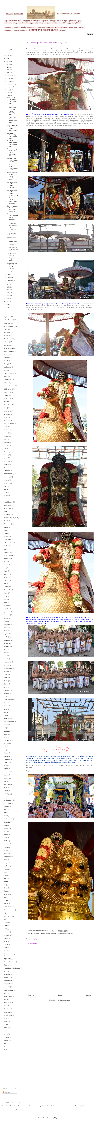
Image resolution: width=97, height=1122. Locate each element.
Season (6, 489)
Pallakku (6, 505)
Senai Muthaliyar (8, 990)
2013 (7, 295)
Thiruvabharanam (9, 910)
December (10, 75)
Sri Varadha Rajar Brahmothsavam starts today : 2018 (12, 119)
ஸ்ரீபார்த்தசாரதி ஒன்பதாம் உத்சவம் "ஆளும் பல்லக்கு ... (11, 257)
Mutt (5, 652)
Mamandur (7, 822)
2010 (7, 304)
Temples (6, 574)
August (9, 87)
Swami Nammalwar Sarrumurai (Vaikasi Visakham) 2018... (11, 110)
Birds (5, 530)
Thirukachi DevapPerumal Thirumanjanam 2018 (12, 143)
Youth (5, 1024)
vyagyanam (7, 612)
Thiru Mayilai (8, 514)
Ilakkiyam (6, 411)
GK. (5, 492)
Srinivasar (6, 844)
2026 (7, 50)
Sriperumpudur (8, 996)
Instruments (7, 756)
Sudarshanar (7, 1002)
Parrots (6, 725)
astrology (6, 1027)
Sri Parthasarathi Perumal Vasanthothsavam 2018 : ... (12, 167)
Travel (5, 467)
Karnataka (6, 621)
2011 (7, 301)
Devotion (6, 558)
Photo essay (7, 332)
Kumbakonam (8, 819)
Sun (5, 568)
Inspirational (7, 958)
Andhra (6, 586)
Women (6, 693)
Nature (5, 965)
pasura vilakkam (8, 916)
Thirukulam (7, 496)
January (9, 280)
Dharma (6, 938)
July (8, 90)
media (5, 1053)
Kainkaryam (7, 379)
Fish (5, 812)
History (6, 364)
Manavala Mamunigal (10, 518)
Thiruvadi (6, 850)
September (10, 84)
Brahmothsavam (8, 699)
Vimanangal (7, 759)
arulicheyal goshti (9, 423)
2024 (7, 55)
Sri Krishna (7, 405)
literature (6, 452)
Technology (7, 640)
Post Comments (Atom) (63, 1000)
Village (6, 790)
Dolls (5, 602)
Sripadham (7, 731)
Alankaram (7, 367)
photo (5, 919)
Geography (7, 778)
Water (5, 618)
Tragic (5, 577)
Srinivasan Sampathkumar (39, 930)
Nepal (5, 891)
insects (5, 1043)
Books (5, 737)
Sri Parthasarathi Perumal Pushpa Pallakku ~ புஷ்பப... (12, 176)
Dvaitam (6, 881)
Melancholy (7, 590)
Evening (6, 944)
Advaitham (7, 762)
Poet (5, 897)
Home (60, 995)
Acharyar (6, 342)
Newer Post (31, 995)
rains (5, 656)
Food (5, 649)
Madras (6, 765)
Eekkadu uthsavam (9, 721)
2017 (7, 284)
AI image (6, 922)
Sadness (6, 903)
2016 (7, 287)
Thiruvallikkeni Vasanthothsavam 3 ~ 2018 (12, 160)
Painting (6, 712)
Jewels (5, 565)
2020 (7, 67)
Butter (5, 872)
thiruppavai (7, 643)
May (8, 95)
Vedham (6, 747)
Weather (6, 608)
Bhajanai (6, 806)
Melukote (6, 605)
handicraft (6, 1040)
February (10, 277)
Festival (6, 345)
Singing (6, 671)
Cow (5, 486)
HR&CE (6, 951)
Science (6, 480)
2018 (7, 73)
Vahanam (6, 357)
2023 (7, 58)
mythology (7, 794)
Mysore (6, 831)
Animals (6, 580)
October (9, 81)
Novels (6, 768)
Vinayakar (6, 690)
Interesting (7, 323)
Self (5, 728)
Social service (8, 907)
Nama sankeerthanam (10, 962)
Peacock (6, 834)
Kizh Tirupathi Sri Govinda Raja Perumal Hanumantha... (12, 127)
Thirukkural (7, 1009)
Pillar (5, 971)
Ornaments (7, 615)
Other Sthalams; (8, 473)
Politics (6, 637)
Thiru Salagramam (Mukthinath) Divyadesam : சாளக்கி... (12, 208)
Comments (7, 1092)
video (5, 376)
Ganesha (6, 706)
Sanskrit (6, 511)
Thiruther (6, 417)
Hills (5, 599)
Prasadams (7, 974)
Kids (5, 549)
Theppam (6, 461)
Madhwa (6, 665)
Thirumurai (7, 1012)
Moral (5, 825)
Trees (5, 687)
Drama (5, 809)
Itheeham (53, 933)
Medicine (6, 624)
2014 (7, 293)
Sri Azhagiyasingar (9, 386)
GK (5, 370)
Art (5, 696)
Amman (6, 775)
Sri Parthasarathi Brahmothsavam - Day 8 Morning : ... (12, 265)
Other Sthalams (8, 502)
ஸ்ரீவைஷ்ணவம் (67, 933)
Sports (5, 787)
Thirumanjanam (8, 555)
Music (5, 439)
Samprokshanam (8, 984)
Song (5, 993)
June (8, 92)
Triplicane (60, 933)
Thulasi (6, 1018)
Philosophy (7, 894)
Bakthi (5, 674)
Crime (5, 593)
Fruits (5, 816)
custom (6, 1034)
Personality (7, 477)
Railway (6, 900)
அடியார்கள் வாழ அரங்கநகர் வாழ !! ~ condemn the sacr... (12, 152)
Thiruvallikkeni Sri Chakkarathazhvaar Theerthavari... (12, 241)
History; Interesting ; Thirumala (13, 954)
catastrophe (7, 1031)
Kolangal (6, 552)
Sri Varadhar (7, 508)
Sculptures (7, 784)
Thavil (5, 1006)
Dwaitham (6, 718)
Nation (5, 627)
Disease (6, 401)
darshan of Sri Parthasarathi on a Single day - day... (12, 224)
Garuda (6, 448)
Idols (5, 561)
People (5, 383)
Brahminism (7, 662)
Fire (5, 885)
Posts (5, 1088)
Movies (6, 681)
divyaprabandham (45, 933)
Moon (5, 521)
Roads (5, 838)
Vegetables (7, 853)
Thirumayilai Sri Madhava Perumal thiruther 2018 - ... (12, 193)
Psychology (7, 977)
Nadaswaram (7, 668)
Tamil (5, 408)
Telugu (6, 734)
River (5, 596)
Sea (5, 583)
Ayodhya (6, 866)
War (5, 750)
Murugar (6, 828)
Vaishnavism (7, 524)
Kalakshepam (7, 389)
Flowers (6, 420)
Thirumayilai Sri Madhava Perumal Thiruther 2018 (12, 185)
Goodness (6, 430)
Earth (5, 941)
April (9, 272)
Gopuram (6, 470)
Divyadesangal (35, 933)
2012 (7, 298)
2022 (7, 61)
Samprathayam (8, 980)
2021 (7, 64)
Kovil (5, 329)
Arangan (6, 863)
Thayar (6, 684)
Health (5, 677)
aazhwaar (6, 335)
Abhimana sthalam (9, 373)
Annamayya (7, 925)
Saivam (6, 433)
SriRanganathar (8, 543)
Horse (5, 527)
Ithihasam (6, 398)
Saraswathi (7, 987)
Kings (5, 659)
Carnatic (6, 445)
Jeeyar (5, 709)
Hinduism (6, 392)
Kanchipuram (7, 740)
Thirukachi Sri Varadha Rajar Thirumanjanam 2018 (12, 135)
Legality (6, 634)
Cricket (6, 715)
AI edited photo (8, 800)
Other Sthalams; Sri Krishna (12, 968)
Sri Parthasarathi (8, 348)
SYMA (6, 841)
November (10, 78)
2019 (7, 70)
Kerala (5, 546)
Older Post (89, 995)
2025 (7, 52)
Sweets (6, 847)
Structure (6, 999)
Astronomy (7, 539)
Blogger (56, 1118)
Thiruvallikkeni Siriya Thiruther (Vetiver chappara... (12, 216)
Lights (5, 571)
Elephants (6, 426)
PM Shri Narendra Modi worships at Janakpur (12, 201)
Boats (5, 929)
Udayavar (6, 442)
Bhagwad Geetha (8, 803)
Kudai (5, 533)
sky (5, 797)
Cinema (6, 455)
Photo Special (7, 339)
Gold (5, 781)
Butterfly (6, 932)
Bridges (6, 869)
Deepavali (6, 646)
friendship (6, 1037)
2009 (7, 307)
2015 (7, 290)
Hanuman (6, 464)
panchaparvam (8, 856)
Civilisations (7, 935)
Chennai (6, 753)
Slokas (5, 630)
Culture (6, 875)
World (5, 458)
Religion (6, 436)
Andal (5, 395)
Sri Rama (6, 414)
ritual (5, 859)
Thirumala (6, 483)
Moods (6, 888)
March (9, 275)
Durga (5, 878)
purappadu (7, 772)
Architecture (7, 499)
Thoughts (6, 361)
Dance (5, 703)
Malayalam (7, 743)
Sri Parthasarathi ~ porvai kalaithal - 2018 (12, 249)
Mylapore (6, 536)
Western (6, 1021)
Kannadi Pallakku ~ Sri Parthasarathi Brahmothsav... (12, 232)
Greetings (6, 947)
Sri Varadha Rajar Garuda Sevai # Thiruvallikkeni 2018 (12, 100)
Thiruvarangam (8, 1015)
